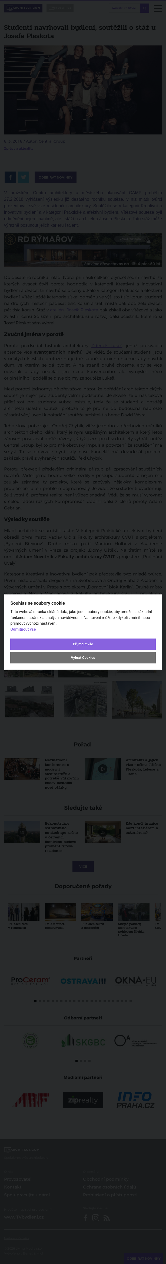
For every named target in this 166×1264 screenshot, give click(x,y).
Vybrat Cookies (83, 658)
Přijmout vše (83, 644)
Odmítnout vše (23, 629)
